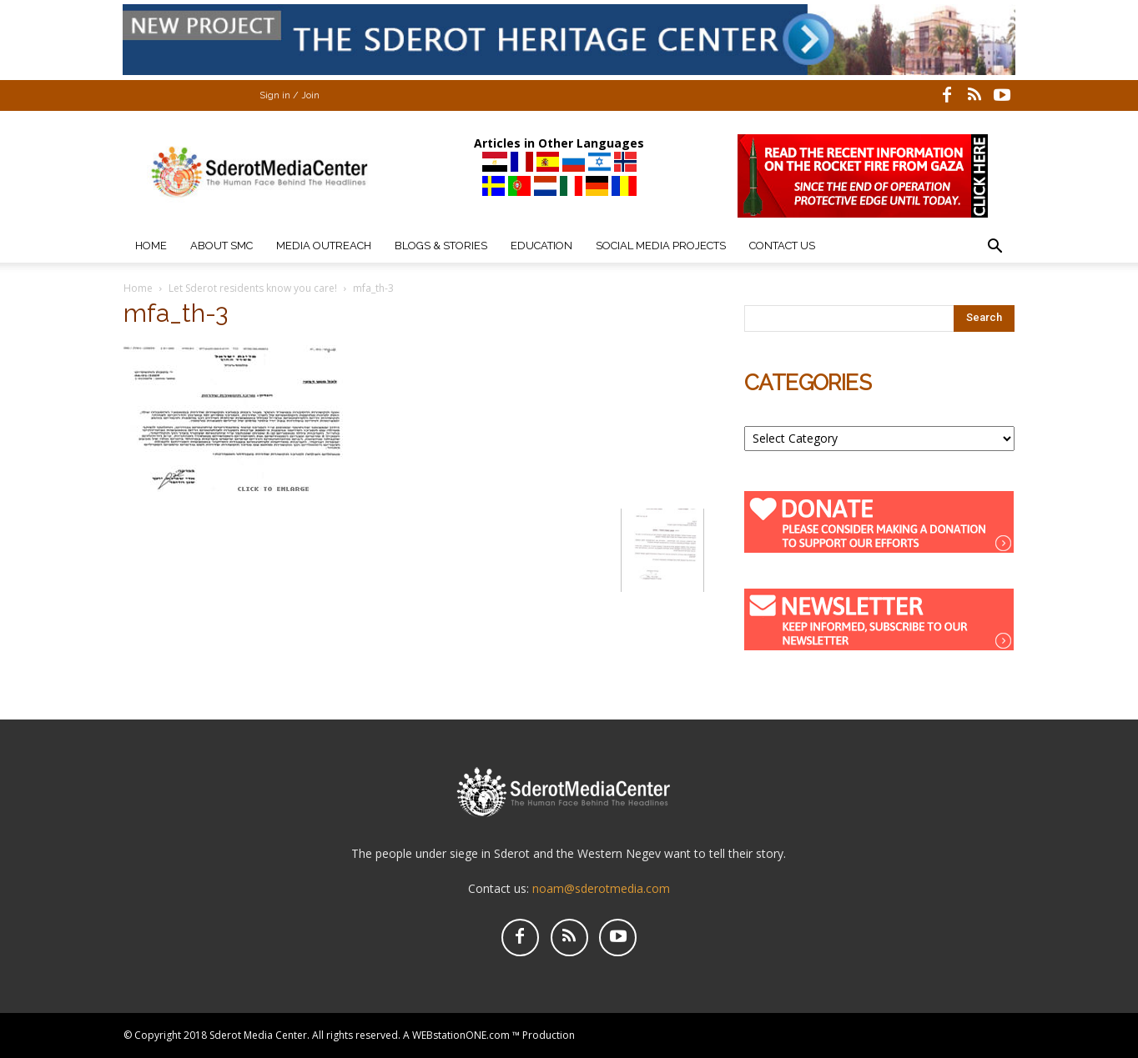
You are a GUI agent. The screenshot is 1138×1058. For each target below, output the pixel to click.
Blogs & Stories (441, 245)
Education (541, 245)
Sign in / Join (289, 95)
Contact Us (782, 245)
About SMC (221, 245)
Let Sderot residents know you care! (253, 288)
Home (151, 245)
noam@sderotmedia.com (601, 888)
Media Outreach (323, 245)
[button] (994, 248)
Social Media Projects (661, 245)
